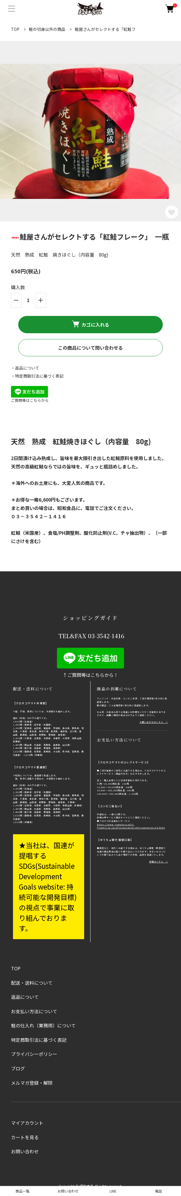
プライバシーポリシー (34, 1053)
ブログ (18, 1068)
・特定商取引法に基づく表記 (37, 376)
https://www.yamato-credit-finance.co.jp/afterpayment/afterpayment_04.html (131, 826)
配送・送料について (32, 982)
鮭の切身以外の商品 (47, 29)
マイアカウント (27, 1122)
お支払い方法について (34, 1011)
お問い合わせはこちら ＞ (154, 722)
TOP (15, 29)
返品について (25, 996)
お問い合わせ (25, 1151)
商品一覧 (22, 1191)
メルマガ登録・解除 (32, 1082)
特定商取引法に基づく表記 (39, 1039)
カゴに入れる (90, 324)
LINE (113, 1191)
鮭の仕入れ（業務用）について (43, 1025)
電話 (158, 1191)
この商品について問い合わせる (90, 347)
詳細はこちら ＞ (158, 861)
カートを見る (25, 1137)
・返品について (25, 368)
